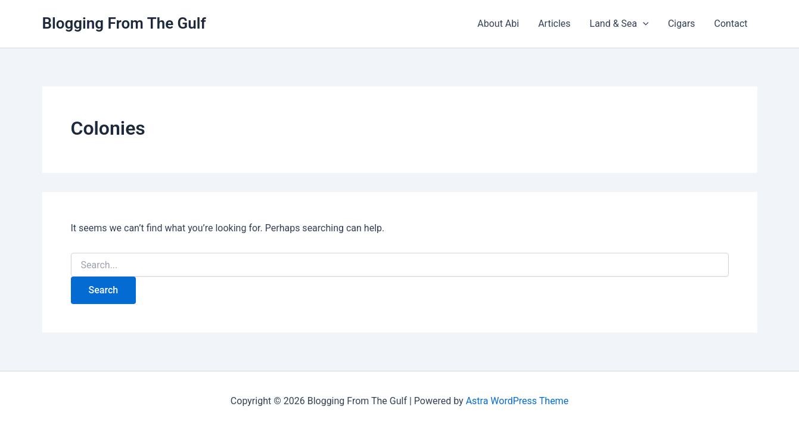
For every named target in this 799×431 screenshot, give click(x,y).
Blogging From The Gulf (124, 23)
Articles (554, 23)
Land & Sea (619, 24)
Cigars (681, 23)
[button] (643, 24)
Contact (731, 23)
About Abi (498, 23)
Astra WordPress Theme (517, 401)
